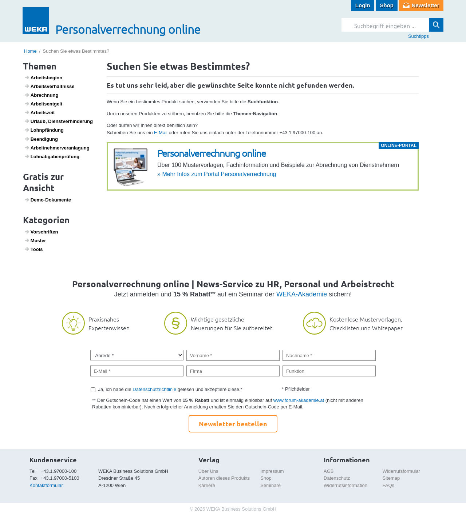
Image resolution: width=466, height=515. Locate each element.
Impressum (272, 471)
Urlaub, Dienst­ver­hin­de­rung (58, 121)
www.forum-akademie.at (298, 400)
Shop (387, 5)
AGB (328, 471)
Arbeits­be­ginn (43, 77)
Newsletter (425, 5)
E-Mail (160, 132)
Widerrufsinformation (345, 485)
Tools (33, 249)
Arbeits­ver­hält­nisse (49, 86)
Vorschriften (41, 232)
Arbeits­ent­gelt (43, 104)
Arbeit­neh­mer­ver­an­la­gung (57, 148)
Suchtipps (418, 36)
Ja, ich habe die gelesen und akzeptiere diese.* (170, 389)
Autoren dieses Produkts (224, 478)
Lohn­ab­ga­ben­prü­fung (52, 156)
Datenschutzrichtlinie (154, 389)
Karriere (206, 485)
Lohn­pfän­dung (44, 130)
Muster (35, 240)
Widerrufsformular (401, 471)
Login (362, 5)
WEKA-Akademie (301, 294)
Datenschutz (337, 478)
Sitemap (391, 478)
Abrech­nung (41, 95)
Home (30, 51)
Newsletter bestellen (233, 423)
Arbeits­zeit (39, 112)
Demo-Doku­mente (47, 200)
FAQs (389, 485)
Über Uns (208, 471)
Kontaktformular (46, 485)
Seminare (270, 485)
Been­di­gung (41, 139)
